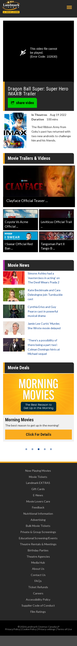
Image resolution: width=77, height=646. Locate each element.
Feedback (38, 507)
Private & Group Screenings (38, 532)
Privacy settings (46, 629)
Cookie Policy (29, 629)
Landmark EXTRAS (38, 482)
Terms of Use (64, 629)
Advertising (38, 519)
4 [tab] (45, 449)
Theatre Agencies (38, 556)
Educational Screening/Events (38, 538)
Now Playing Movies (38, 470)
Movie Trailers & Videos (29, 158)
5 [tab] (51, 449)
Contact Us (38, 575)
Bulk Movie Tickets (38, 525)
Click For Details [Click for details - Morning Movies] (38, 434)
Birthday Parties (38, 550)
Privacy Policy (12, 629)
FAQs (38, 581)
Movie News (18, 265)
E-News (38, 495)
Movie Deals (18, 367)
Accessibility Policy (38, 599)
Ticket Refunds (38, 587)
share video (22, 103)
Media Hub (38, 562)
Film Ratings (38, 611)
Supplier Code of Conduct (38, 605)
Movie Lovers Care (38, 501)
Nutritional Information (38, 513)
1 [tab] (26, 449)
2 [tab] (32, 449)
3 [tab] (39, 449)
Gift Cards (38, 489)
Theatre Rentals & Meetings (38, 544)
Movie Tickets (38, 477)
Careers (38, 593)
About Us (38, 568)
